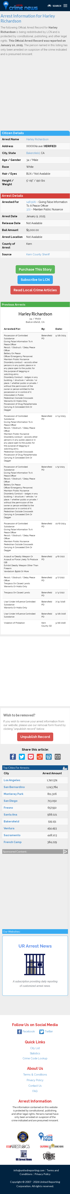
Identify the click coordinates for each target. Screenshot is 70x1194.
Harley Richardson (37, 139)
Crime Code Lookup (35, 1058)
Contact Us (35, 1085)
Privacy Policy (35, 1080)
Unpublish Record (35, 737)
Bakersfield (33, 153)
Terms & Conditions (35, 1074)
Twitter (46, 1031)
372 (28, 209)
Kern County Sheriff (38, 254)
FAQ (35, 1091)
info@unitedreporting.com (29, 1170)
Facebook (26, 1031)
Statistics (35, 1053)
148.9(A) (31, 201)
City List (35, 1048)
